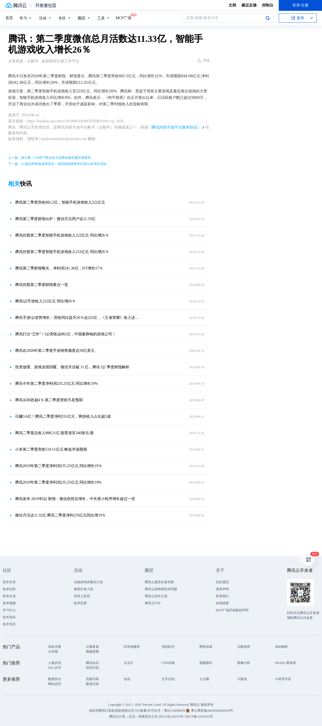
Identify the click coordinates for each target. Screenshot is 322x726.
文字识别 (168, 679)
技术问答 (9, 589)
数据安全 (54, 679)
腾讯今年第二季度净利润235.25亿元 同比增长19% (56, 383)
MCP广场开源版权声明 (232, 610)
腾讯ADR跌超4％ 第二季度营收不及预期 (49, 400)
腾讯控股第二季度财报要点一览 (41, 285)
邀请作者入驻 (83, 589)
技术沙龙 (9, 596)
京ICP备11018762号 (199, 716)
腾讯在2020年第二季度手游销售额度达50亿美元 (55, 351)
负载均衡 (92, 679)
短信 (127, 679)
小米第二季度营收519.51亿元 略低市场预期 (51, 449)
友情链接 (222, 603)
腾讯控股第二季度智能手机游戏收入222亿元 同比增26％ (62, 235)
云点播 (204, 679)
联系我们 (222, 596)
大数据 (242, 679)
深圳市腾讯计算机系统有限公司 (111, 711)
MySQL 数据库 (285, 663)
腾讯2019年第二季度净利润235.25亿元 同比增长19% (58, 482)
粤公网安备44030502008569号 (212, 711)
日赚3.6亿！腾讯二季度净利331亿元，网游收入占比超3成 (63, 416)
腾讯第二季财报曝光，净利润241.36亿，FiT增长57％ (59, 268)
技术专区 (9, 624)
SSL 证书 (54, 668)
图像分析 (243, 663)
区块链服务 (132, 647)
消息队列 (168, 647)
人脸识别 (54, 663)
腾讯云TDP (153, 603)
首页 (9, 18)
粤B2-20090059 (175, 711)
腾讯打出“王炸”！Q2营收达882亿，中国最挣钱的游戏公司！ (65, 334)
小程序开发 (283, 679)
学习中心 (9, 610)
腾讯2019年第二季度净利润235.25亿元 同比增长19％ (58, 466)
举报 (203, 60)
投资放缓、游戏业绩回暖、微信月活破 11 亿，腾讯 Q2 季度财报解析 (72, 367)
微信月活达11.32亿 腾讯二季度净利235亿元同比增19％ (60, 515)
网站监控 (54, 684)
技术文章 (9, 582)
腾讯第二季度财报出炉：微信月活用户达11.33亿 (55, 219)
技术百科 (9, 617)
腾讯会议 (92, 663)
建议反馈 (249, 5)
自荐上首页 (82, 596)
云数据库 (243, 647)
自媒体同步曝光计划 (88, 582)
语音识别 (92, 668)
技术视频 (9, 603)
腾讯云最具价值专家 (159, 582)
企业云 (128, 663)
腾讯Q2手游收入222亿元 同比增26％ (45, 301)
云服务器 (92, 647)
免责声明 (222, 589)
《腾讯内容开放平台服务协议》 (174, 127)
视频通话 (205, 663)
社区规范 (222, 582)
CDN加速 (168, 663)
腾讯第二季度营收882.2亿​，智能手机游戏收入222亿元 (60, 202)
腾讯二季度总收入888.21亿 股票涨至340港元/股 (54, 433)
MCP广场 (123, 17)
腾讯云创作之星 (156, 596)
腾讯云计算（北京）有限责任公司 (133, 716)
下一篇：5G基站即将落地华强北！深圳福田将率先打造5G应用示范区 (57, 164)
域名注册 (54, 647)
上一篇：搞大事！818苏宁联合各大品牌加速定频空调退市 (49, 158)
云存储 (53, 651)
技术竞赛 (80, 603)
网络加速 (205, 647)
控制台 (267, 5)
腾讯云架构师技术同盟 (161, 589)
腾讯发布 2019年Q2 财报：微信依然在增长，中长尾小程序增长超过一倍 (75, 499)
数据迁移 (92, 684)
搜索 (268, 18)
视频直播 (92, 651)
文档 (232, 5)
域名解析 (281, 647)
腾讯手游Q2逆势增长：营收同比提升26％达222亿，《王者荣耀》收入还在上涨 (78, 318)
